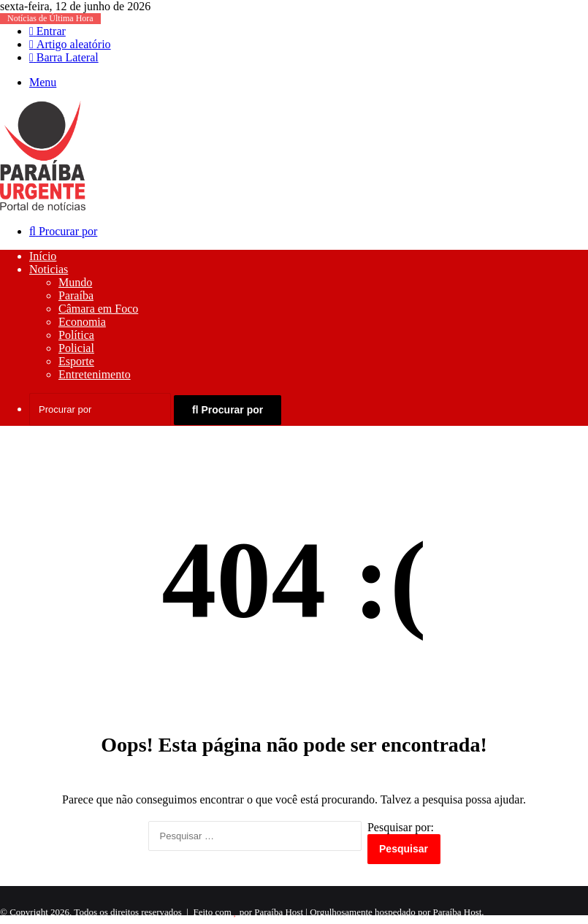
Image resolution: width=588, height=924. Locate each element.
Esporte (76, 361)
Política (76, 335)
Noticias (48, 269)
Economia (82, 322)
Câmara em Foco (98, 308)
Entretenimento (94, 374)
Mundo (75, 282)
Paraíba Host (278, 911)
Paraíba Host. (458, 911)
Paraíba (75, 295)
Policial (76, 348)
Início (42, 256)
